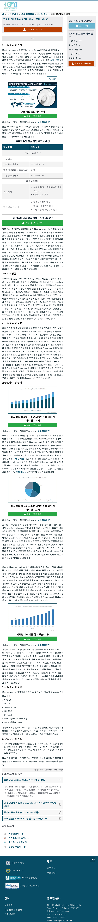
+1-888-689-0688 (62, 911)
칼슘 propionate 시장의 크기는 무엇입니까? (33, 780)
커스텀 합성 (42, 14)
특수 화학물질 (27, 14)
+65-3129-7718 (58, 917)
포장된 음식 (21, 472)
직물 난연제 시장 (15, 833)
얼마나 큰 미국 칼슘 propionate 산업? (33, 812)
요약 (32, 38)
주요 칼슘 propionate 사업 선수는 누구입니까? (33, 818)
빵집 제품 (19, 458)
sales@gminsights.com (62, 920)
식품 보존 (54, 60)
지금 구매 (82, 26)
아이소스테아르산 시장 (18, 838)
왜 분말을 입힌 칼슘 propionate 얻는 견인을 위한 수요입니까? (33, 804)
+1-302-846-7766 (58, 914)
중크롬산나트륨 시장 (17, 842)
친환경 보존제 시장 (17, 846)
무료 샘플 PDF (43, 122)
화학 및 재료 (12, 14)
